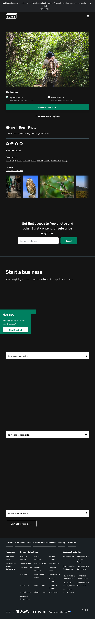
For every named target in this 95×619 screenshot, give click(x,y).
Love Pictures (39, 585)
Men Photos (24, 585)
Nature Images (40, 563)
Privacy (61, 542)
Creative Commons (14, 170)
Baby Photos (53, 592)
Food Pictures (54, 563)
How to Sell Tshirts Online (68, 591)
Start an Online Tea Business (69, 567)
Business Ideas (69, 556)
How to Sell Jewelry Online (69, 584)
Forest (40, 160)
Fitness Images (40, 592)
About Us (72, 542)
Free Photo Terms (23, 542)
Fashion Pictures (37, 557)
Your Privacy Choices (60, 611)
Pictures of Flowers (53, 586)
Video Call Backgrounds (25, 597)
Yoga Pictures (25, 592)
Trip (14, 160)
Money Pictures (37, 568)
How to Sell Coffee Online (82, 577)
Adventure (56, 160)
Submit (69, 240)
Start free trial (15, 329)
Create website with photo (47, 116)
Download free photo (47, 107)
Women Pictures (52, 579)
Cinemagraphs (54, 574)
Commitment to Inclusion (44, 542)
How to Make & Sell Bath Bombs (83, 559)
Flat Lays (23, 574)
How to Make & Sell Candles (83, 584)
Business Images (23, 557)
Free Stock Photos (10, 557)
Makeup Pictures (52, 557)
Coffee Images (26, 563)
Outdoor (26, 160)
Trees (33, 160)
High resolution (16, 97)
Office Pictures (26, 567)
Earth (19, 160)
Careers (9, 542)
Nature (47, 160)
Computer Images (52, 568)
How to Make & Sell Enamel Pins (83, 569)
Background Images (39, 575)
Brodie (18, 150)
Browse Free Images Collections (11, 566)
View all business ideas (21, 523)
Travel (8, 160)
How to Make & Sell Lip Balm (69, 577)
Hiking (64, 160)
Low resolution (57, 97)
